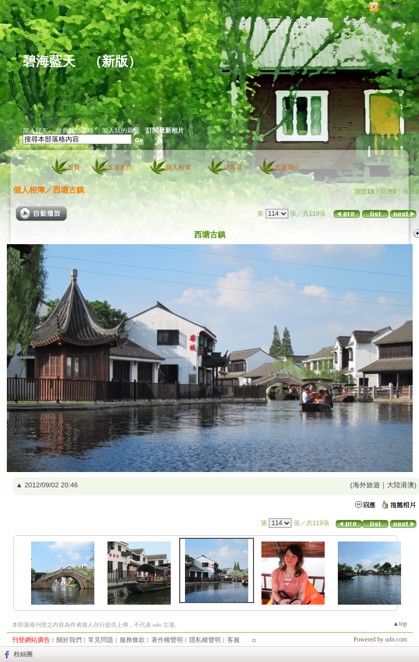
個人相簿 (178, 167)
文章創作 (120, 167)
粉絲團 (23, 654)
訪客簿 (232, 167)
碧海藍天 (49, 61)
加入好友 (35, 130)
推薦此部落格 (75, 130)
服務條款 (132, 640)
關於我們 (69, 640)
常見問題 (100, 640)
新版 (115, 61)
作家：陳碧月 (42, 122)
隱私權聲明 (205, 640)
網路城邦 (393, 7)
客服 (233, 640)
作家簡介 (287, 167)
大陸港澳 (400, 485)
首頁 (73, 167)
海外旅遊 (366, 485)
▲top (400, 623)
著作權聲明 (167, 640)
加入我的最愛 (121, 130)
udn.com (396, 639)
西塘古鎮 (68, 189)
